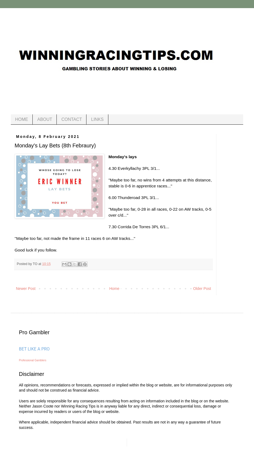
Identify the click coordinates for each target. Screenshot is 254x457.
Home (114, 288)
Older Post (202, 288)
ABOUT (44, 119)
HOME (21, 119)
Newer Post (25, 288)
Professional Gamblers (32, 360)
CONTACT (71, 119)
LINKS (97, 119)
